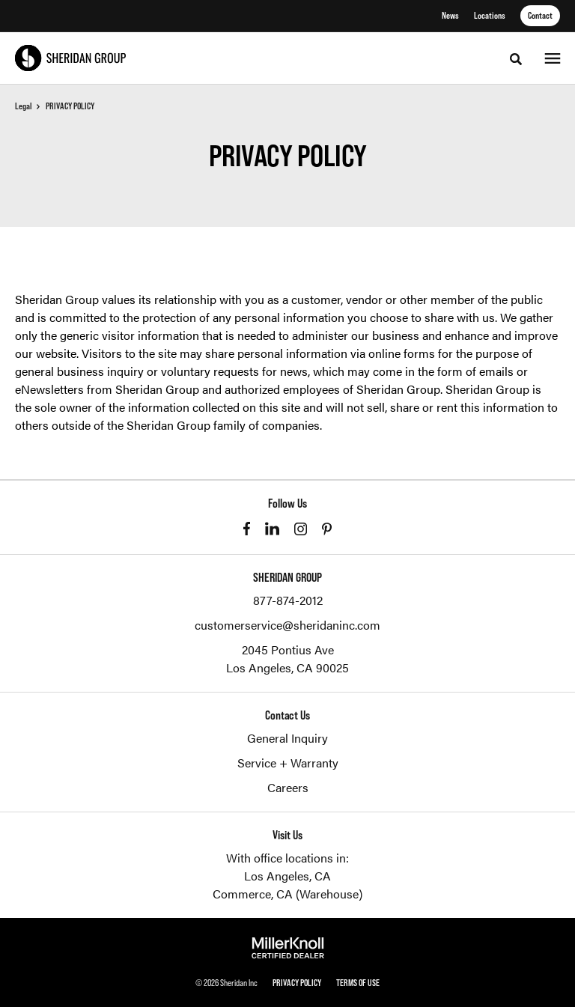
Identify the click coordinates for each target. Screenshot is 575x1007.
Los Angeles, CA (287, 875)
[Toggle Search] (516, 59)
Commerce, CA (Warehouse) (287, 893)
